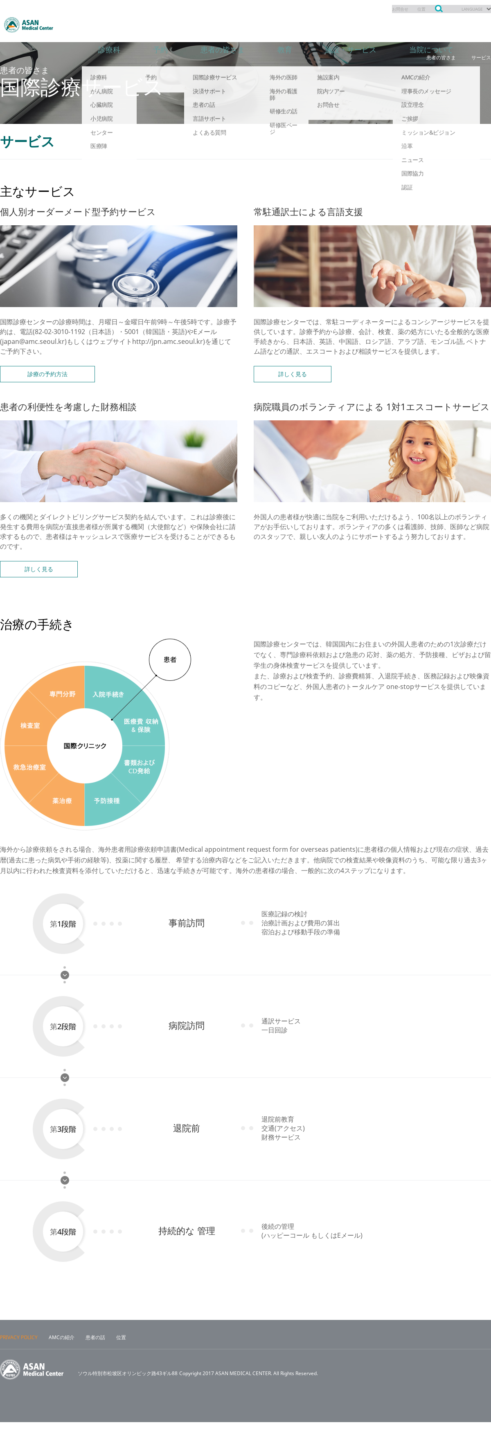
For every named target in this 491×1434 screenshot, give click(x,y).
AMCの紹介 (61, 1349)
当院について (450, 24)
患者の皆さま (229, 24)
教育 (294, 24)
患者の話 (95, 1349)
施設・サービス (364, 24)
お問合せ (391, 9)
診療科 (110, 24)
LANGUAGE (469, 9)
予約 (163, 24)
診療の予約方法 (47, 374)
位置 (415, 9)
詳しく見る (292, 374)
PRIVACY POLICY (19, 1349)
